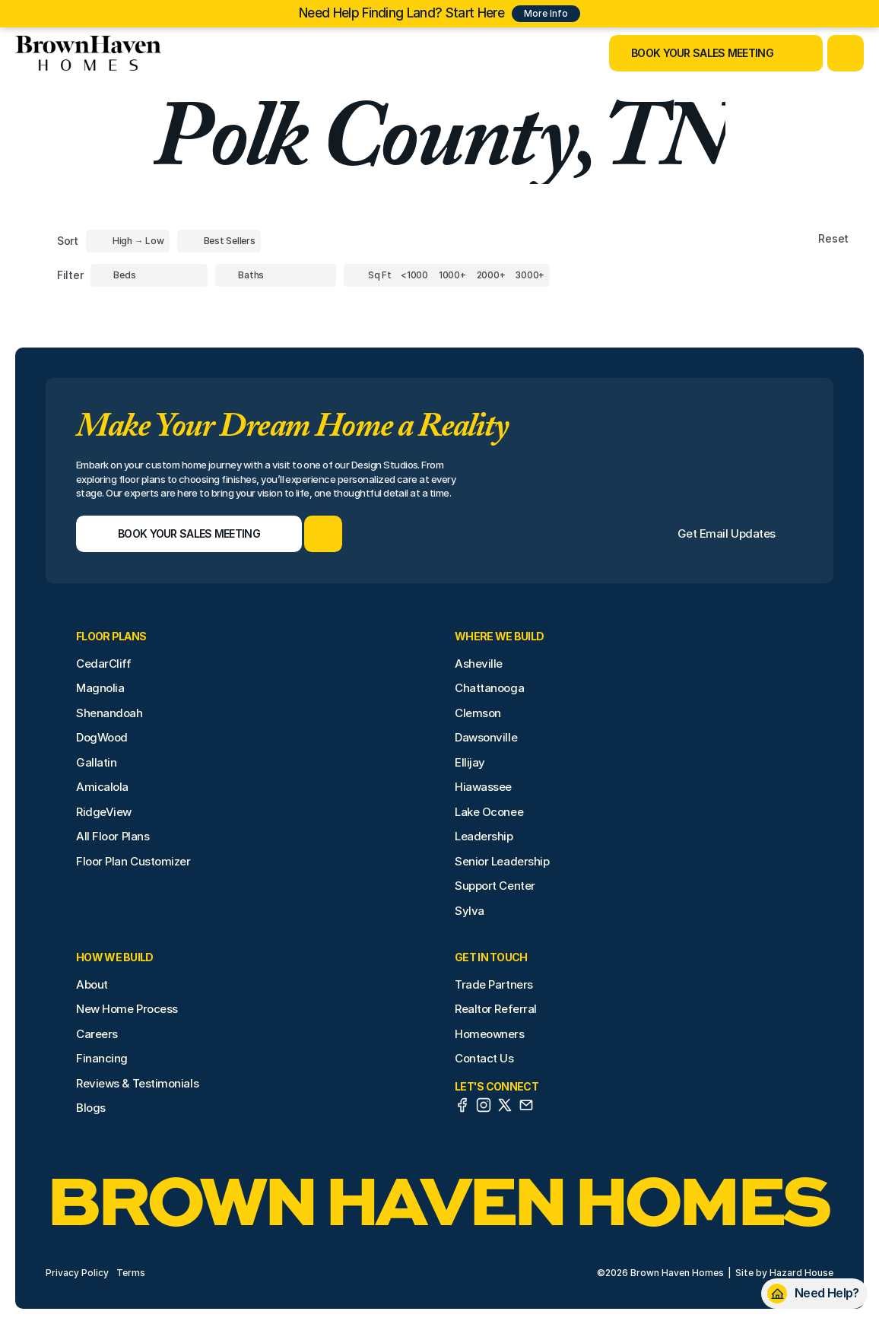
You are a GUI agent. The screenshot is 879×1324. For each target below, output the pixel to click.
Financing (102, 1058)
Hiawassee (483, 786)
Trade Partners (494, 984)
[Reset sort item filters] (801, 239)
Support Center (495, 885)
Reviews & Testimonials (137, 1083)
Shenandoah (109, 713)
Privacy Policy (77, 1272)
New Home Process (127, 1009)
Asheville (479, 663)
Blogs (91, 1107)
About (92, 984)
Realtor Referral (496, 1009)
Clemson (478, 713)
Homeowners (490, 1034)
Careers (97, 1034)
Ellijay (470, 762)
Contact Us (484, 1058)
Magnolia (100, 688)
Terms (130, 1272)
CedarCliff (104, 663)
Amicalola (102, 786)
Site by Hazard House (784, 1272)
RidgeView (104, 812)
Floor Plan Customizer (133, 861)
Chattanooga (489, 688)
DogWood (102, 737)
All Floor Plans (112, 836)
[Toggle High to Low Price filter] (128, 241)
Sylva (469, 910)
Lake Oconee (489, 812)
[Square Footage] (414, 275)
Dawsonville (486, 737)
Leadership (484, 836)
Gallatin (96, 762)
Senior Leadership (502, 861)
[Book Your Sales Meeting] (697, 53)
